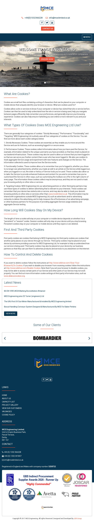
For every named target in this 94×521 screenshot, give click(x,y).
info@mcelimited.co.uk (58, 18)
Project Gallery (10, 405)
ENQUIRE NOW (47, 59)
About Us (6, 398)
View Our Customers (12, 408)
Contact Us (48, 29)
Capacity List (8, 402)
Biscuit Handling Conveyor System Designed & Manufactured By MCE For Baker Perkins (40, 307)
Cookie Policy (8, 415)
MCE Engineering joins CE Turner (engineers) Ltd (24, 296)
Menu (87, 38)
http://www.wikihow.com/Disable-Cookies (23, 268)
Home (4, 395)
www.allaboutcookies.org (14, 276)
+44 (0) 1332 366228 (12, 452)
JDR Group (77, 518)
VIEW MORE (11, 313)
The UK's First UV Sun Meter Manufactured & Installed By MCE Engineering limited (37, 301)
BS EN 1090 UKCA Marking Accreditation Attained (24, 291)
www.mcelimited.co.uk (57, 194)
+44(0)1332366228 (32, 18)
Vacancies (7, 411)
